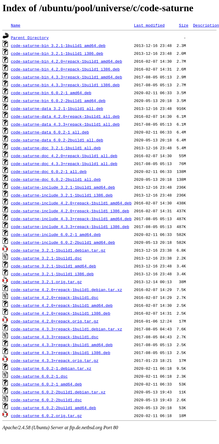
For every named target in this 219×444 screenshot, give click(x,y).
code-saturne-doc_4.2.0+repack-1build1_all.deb (64, 155)
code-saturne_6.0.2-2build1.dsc (46, 400)
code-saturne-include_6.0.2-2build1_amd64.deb (63, 242)
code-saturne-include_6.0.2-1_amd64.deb (56, 234)
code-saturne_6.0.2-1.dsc (39, 376)
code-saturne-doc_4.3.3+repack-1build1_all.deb (64, 163)
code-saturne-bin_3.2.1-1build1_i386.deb (57, 53)
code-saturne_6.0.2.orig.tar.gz (46, 415)
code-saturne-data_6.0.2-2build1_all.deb (57, 140)
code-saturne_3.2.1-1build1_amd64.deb (53, 266)
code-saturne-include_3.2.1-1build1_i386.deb (62, 195)
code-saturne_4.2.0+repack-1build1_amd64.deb (62, 305)
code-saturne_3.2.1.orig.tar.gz (46, 281)
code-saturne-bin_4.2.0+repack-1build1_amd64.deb (66, 61)
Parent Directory (30, 37)
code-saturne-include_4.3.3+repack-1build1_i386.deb (70, 226)
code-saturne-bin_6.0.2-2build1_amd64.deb (58, 100)
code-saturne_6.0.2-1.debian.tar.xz (51, 368)
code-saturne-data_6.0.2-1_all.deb (50, 132)
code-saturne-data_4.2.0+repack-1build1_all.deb (65, 116)
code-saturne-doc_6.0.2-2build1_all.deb (56, 179)
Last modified (149, 25)
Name (15, 25)
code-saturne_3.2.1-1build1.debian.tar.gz (58, 250)
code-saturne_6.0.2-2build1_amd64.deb (53, 407)
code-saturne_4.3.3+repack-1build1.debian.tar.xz (66, 329)
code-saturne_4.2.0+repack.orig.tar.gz (55, 321)
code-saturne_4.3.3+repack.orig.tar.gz (55, 360)
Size (183, 25)
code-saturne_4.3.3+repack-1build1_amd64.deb (62, 344)
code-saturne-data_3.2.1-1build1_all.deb (57, 108)
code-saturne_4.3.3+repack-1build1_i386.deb (60, 352)
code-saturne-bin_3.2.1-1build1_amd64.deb (58, 45)
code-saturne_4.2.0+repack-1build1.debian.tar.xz (66, 289)
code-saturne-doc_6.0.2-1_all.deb (49, 171)
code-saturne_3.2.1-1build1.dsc (46, 258)
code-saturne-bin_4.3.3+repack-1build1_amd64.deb (66, 77)
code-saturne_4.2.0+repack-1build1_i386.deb (60, 313)
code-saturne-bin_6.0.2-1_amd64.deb (51, 92)
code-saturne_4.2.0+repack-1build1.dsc (55, 297)
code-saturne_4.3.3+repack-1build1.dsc (55, 337)
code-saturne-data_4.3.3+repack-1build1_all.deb (65, 124)
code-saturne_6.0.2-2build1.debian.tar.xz (58, 392)
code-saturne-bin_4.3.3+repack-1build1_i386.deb (65, 85)
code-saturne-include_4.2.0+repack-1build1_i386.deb (70, 211)
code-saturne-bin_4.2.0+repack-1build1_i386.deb (65, 69)
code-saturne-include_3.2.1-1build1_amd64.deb (63, 187)
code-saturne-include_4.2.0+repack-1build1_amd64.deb (71, 203)
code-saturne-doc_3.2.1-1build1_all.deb (56, 148)
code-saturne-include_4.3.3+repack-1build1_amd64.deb (71, 218)
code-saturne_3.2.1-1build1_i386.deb (52, 274)
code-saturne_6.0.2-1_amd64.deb (46, 384)
